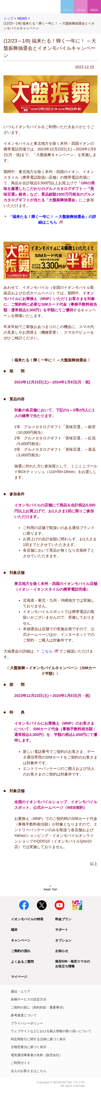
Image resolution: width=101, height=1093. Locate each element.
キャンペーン (20, 940)
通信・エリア (20, 991)
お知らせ (61, 951)
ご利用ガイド (20, 1063)
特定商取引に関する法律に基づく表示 (38, 1039)
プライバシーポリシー (27, 1023)
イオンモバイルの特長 (27, 919)
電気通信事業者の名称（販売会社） (36, 1055)
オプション (63, 940)
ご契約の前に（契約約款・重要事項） (38, 1007)
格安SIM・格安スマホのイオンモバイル (21, 6)
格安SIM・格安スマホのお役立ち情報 (72, 964)
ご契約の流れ (20, 951)
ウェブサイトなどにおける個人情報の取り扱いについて (51, 1031)
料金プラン (63, 919)
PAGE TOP (50, 888)
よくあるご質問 (22, 962)
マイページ (19, 977)
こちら (47, 651)
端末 (14, 930)
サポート (61, 930)
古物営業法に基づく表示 (28, 1047)
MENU (94, 10)
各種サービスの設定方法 (28, 999)
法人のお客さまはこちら (28, 1071)
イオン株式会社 (10, 1083)
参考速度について (24, 1015)
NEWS (22, 18)
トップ (8, 18)
